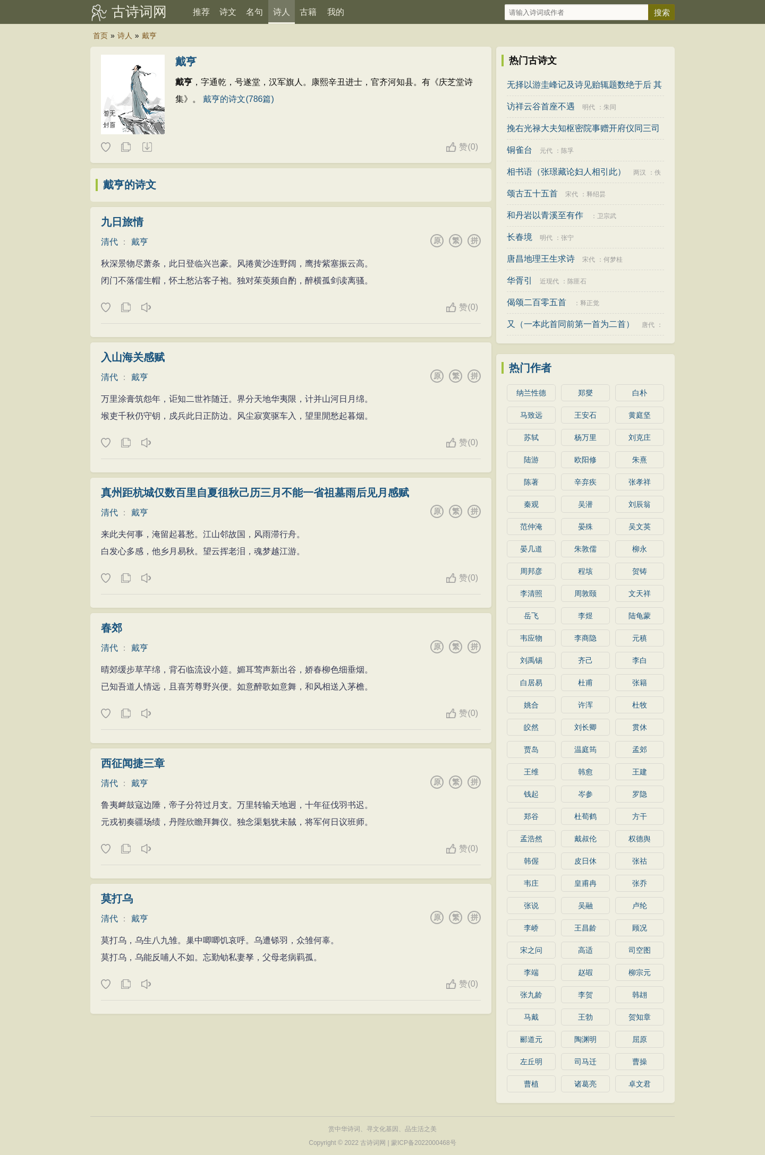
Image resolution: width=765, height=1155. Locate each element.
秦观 (531, 504)
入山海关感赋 (133, 357)
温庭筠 (585, 749)
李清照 (531, 593)
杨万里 (585, 437)
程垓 (585, 571)
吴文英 (639, 526)
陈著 (531, 482)
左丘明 (531, 1061)
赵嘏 (585, 972)
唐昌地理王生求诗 (541, 258)
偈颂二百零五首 (536, 302)
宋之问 (531, 950)
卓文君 (639, 1084)
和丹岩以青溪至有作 (545, 215)
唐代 (648, 325)
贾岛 (531, 749)
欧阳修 (585, 459)
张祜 (639, 861)
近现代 (549, 281)
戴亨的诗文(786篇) (238, 99)
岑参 (585, 794)
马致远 (531, 415)
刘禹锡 (531, 660)
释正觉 (589, 303)
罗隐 (639, 794)
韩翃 (639, 994)
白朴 (639, 393)
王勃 (585, 1017)
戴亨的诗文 (129, 185)
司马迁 (585, 1061)
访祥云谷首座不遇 (541, 106)
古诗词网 (139, 12)
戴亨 (149, 35)
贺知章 (639, 1017)
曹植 (531, 1084)
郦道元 (531, 1039)
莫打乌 (117, 898)
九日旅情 (122, 222)
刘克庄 (639, 437)
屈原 (639, 1039)
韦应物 (531, 638)
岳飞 (531, 615)
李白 (639, 660)
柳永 (639, 549)
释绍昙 (596, 194)
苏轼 (531, 437)
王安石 (585, 415)
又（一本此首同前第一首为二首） (570, 324)
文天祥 (639, 593)
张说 (531, 905)
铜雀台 (519, 149)
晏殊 (585, 526)
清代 (109, 241)
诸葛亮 (585, 1084)
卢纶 (639, 905)
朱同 (610, 107)
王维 (531, 772)
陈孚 (567, 150)
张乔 (639, 883)
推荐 (201, 11)
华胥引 (519, 280)
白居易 (531, 682)
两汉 (639, 172)
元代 (546, 150)
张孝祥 (639, 482)
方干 (639, 816)
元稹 (639, 638)
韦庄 (531, 883)
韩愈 (585, 772)
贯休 (639, 727)
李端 (531, 972)
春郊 (111, 628)
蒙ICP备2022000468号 (423, 1143)
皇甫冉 (585, 883)
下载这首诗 (146, 147)
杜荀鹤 (585, 816)
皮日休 (585, 861)
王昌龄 (585, 928)
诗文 (227, 11)
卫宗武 (606, 216)
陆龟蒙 (639, 615)
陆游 (531, 459)
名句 (254, 11)
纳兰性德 (531, 393)
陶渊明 (585, 1039)
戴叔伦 (585, 838)
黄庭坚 (639, 415)
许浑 (585, 705)
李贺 (585, 994)
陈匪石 (576, 281)
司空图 (639, 950)
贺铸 (639, 571)
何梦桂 (613, 259)
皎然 (531, 727)
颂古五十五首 (532, 193)
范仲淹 (531, 526)
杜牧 (639, 705)
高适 (585, 950)
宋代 (571, 194)
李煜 (585, 615)
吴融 (585, 905)
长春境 (519, 237)
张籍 (639, 682)
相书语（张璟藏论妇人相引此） (566, 171)
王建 (639, 772)
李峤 (531, 928)
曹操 (639, 1061)
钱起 (531, 794)
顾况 (639, 928)
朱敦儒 (585, 549)
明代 (588, 107)
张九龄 (531, 994)
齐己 (585, 660)
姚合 (531, 705)
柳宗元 (639, 972)
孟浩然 (531, 838)
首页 (100, 35)
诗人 (281, 11)
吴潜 (585, 504)
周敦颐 (585, 593)
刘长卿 (585, 727)
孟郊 (639, 749)
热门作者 (530, 368)
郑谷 (531, 816)
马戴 (531, 1017)
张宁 (567, 238)
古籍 (308, 11)
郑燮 (585, 393)
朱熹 (639, 459)
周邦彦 (531, 571)
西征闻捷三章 (133, 763)
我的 (335, 11)
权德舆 (639, 838)
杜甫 (585, 682)
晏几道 (531, 549)
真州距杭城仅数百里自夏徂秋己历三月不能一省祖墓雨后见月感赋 (255, 492)
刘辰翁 (639, 504)
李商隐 (585, 638)
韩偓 (531, 861)
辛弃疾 (585, 482)
